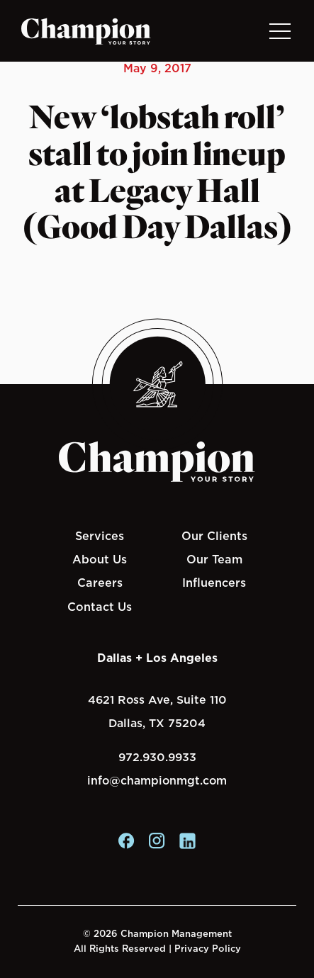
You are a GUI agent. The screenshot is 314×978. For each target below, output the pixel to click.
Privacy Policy (207, 948)
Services (99, 536)
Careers (100, 582)
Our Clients (214, 536)
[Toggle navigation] (279, 31)
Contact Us (99, 607)
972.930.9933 (157, 757)
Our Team (214, 559)
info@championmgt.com (157, 780)
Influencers (214, 582)
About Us (99, 559)
